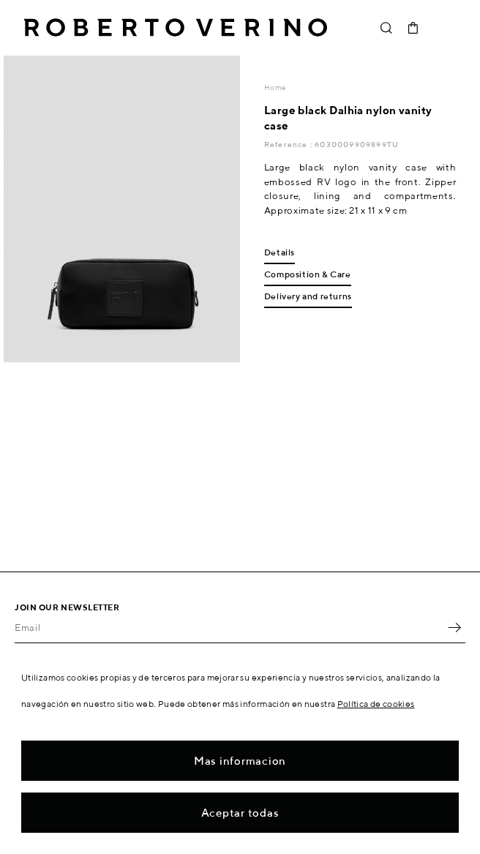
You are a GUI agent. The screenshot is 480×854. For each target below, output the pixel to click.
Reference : (289, 144)
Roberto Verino (175, 28)
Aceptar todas (240, 812)
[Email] (229, 628)
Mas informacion (240, 760)
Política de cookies (376, 703)
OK (454, 628)
